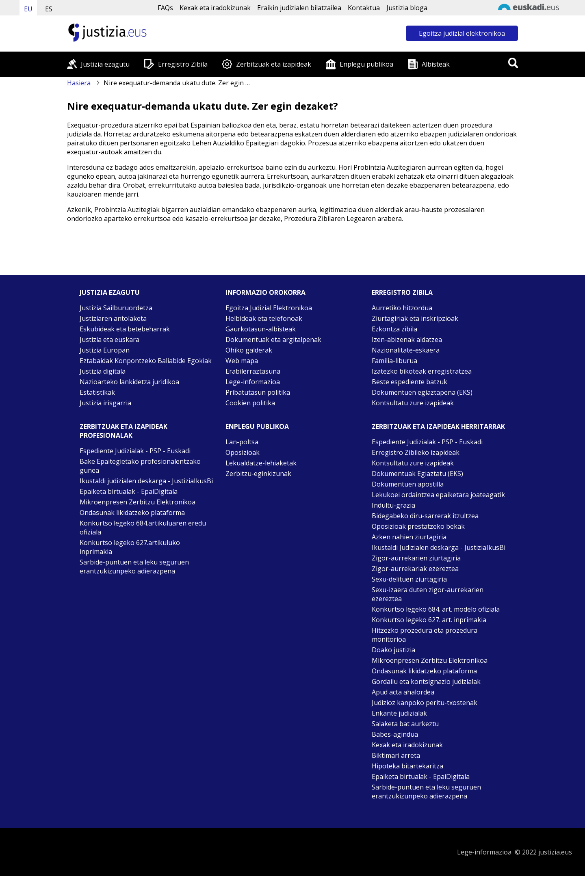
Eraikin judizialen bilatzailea (299, 7)
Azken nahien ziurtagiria (409, 536)
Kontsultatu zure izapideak (413, 402)
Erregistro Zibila (183, 64)
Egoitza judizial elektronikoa (462, 33)
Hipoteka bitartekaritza (407, 765)
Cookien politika (250, 402)
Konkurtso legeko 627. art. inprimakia (429, 619)
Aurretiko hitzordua (402, 307)
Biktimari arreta (396, 755)
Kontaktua (364, 7)
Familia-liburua (394, 360)
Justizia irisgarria (105, 402)
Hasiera (79, 82)
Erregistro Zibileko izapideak (415, 452)
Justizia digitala (103, 371)
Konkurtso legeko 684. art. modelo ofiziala (436, 609)
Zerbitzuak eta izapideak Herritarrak (438, 426)
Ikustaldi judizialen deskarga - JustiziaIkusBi (146, 480)
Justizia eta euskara (109, 339)
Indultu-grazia (393, 505)
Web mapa (241, 360)
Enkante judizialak (399, 713)
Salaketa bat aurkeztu (405, 723)
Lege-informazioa (252, 381)
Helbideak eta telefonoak (263, 318)
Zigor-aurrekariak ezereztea (415, 568)
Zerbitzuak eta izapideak (273, 64)
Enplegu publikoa (366, 64)
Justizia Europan (105, 350)
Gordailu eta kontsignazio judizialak (426, 681)
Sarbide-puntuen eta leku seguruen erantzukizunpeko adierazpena (134, 566)
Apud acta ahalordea (403, 692)
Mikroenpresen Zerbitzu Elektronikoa (137, 501)
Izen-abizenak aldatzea (407, 339)
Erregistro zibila (402, 292)
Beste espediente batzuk (409, 381)
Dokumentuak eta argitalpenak (273, 339)
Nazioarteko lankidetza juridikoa (129, 381)
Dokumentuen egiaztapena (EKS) (422, 392)
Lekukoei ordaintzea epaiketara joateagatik (438, 494)
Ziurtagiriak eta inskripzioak (415, 318)
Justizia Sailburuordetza (116, 307)
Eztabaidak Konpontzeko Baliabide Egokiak (146, 360)
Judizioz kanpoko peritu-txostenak (424, 702)
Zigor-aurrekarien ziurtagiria (416, 558)
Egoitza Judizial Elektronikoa (268, 307)
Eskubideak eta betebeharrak (125, 328)
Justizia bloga (406, 7)
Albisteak (436, 64)
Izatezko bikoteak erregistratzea (422, 371)
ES (48, 8)
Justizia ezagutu (105, 64)
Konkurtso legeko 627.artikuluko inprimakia (130, 547)
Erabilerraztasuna (252, 371)
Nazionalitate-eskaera (406, 350)
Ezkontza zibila (394, 328)
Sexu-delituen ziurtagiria (409, 579)
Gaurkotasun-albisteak (260, 328)
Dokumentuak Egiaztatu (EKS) (417, 473)
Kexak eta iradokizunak (215, 7)
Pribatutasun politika (257, 392)
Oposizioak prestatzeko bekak (418, 526)
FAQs (165, 7)
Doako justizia (393, 649)
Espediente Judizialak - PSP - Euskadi (135, 450)
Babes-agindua (395, 734)
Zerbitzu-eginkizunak (258, 473)
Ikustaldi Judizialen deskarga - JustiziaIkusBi (438, 547)
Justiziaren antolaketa (113, 318)
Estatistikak (97, 392)
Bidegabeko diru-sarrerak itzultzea (425, 515)
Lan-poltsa (241, 441)
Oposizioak (242, 452)
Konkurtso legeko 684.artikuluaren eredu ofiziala (143, 527)
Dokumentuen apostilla (408, 484)
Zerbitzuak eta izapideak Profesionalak (123, 431)
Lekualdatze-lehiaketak (261, 463)
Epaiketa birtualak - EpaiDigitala (129, 491)
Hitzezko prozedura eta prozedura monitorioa (424, 635)
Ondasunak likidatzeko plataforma (132, 512)
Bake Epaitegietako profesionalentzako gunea (140, 466)
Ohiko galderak (248, 350)
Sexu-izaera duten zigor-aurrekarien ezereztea (427, 594)
